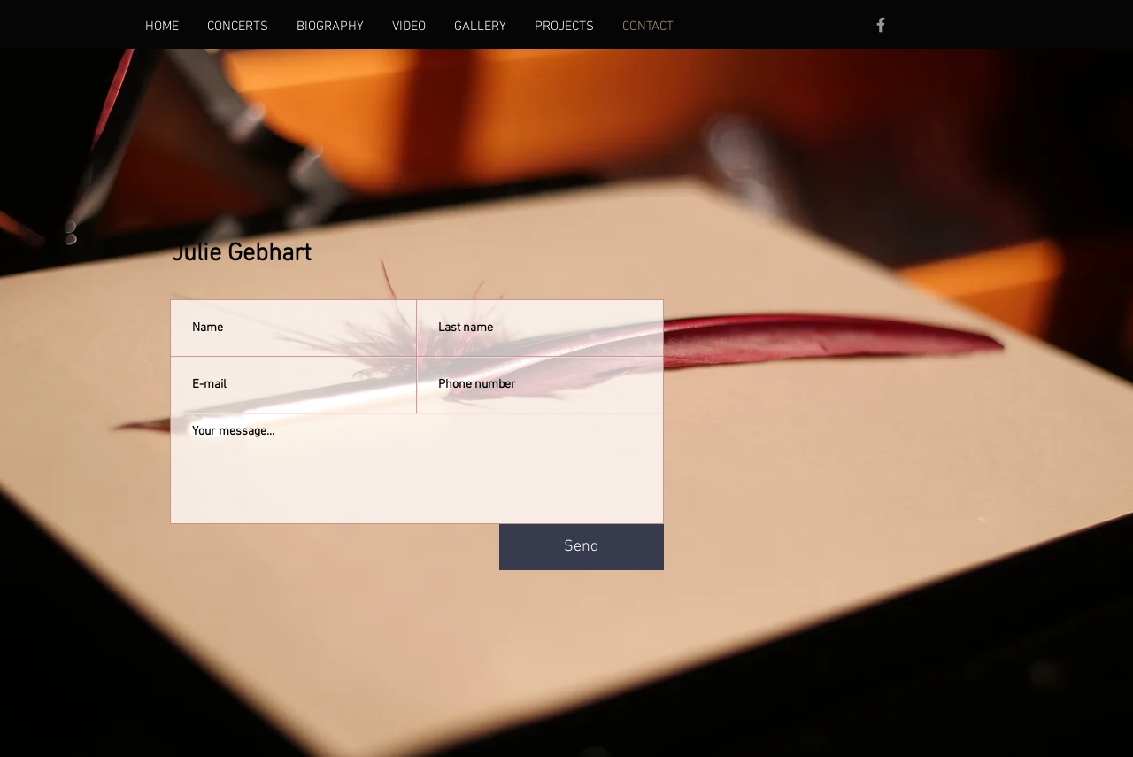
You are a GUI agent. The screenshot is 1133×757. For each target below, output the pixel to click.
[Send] (581, 547)
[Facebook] (880, 25)
